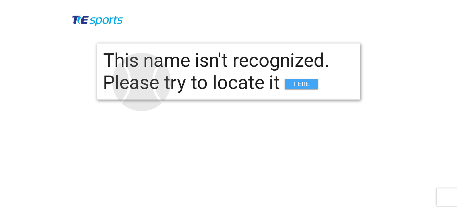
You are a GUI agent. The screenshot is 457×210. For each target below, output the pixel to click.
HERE (301, 84)
